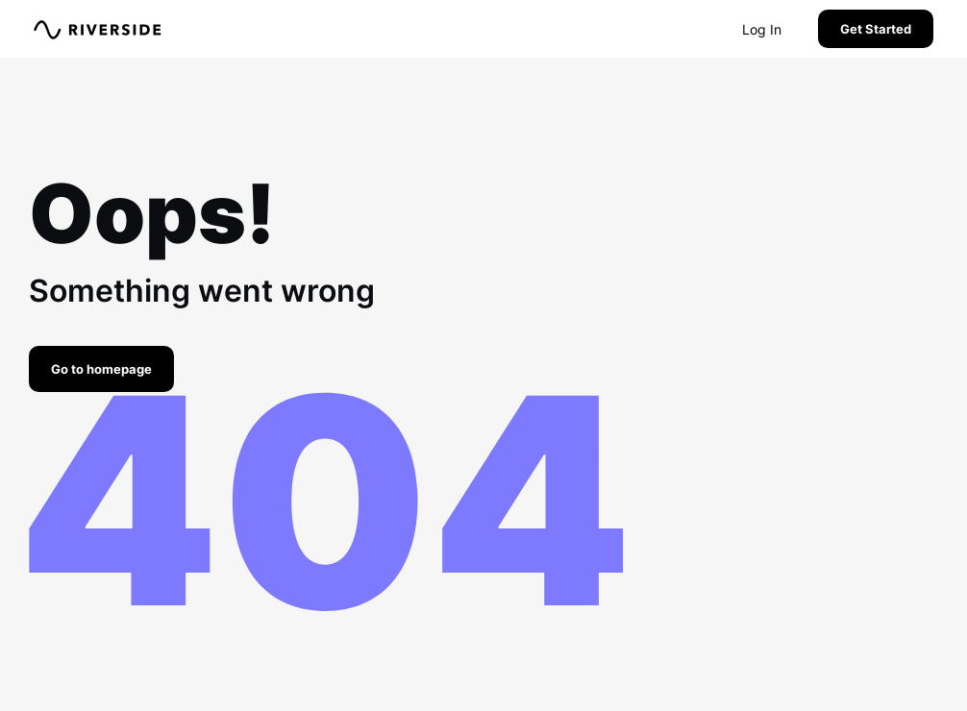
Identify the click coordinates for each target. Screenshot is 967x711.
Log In (761, 29)
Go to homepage (101, 369)
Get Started (875, 29)
